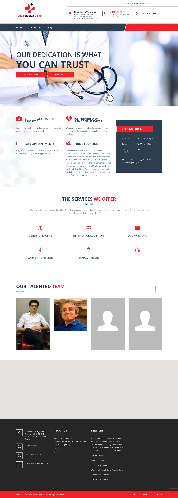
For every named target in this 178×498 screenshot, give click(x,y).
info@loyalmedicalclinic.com (141, 3)
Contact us (157, 494)
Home (19, 27)
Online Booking (31, 74)
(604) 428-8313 (117, 11)
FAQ (50, 27)
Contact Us (61, 74)
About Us (35, 27)
